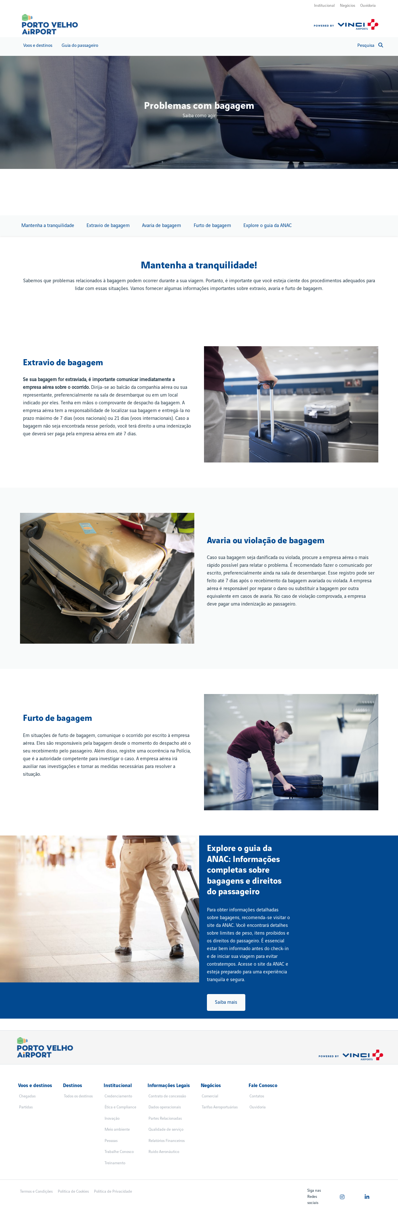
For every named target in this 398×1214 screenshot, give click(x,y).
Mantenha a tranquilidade (47, 225)
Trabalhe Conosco (119, 1152)
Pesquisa (370, 45)
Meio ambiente (117, 1129)
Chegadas (27, 1096)
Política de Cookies (73, 1191)
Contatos (257, 1096)
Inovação (112, 1118)
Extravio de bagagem (108, 225)
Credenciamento (118, 1096)
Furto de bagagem (212, 225)
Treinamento (115, 1163)
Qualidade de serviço (165, 1129)
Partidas (26, 1107)
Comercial (210, 1096)
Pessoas (111, 1141)
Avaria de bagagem (161, 225)
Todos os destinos (78, 1096)
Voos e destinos (37, 45)
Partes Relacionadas (165, 1118)
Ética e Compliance (120, 1107)
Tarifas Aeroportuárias (220, 1107)
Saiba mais (226, 1002)
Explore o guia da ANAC (267, 225)
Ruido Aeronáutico (163, 1152)
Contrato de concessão (167, 1096)
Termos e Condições (36, 1191)
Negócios (347, 6)
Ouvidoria (368, 6)
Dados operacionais (164, 1107)
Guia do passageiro (80, 45)
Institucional (324, 6)
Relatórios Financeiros (166, 1141)
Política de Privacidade (113, 1191)
